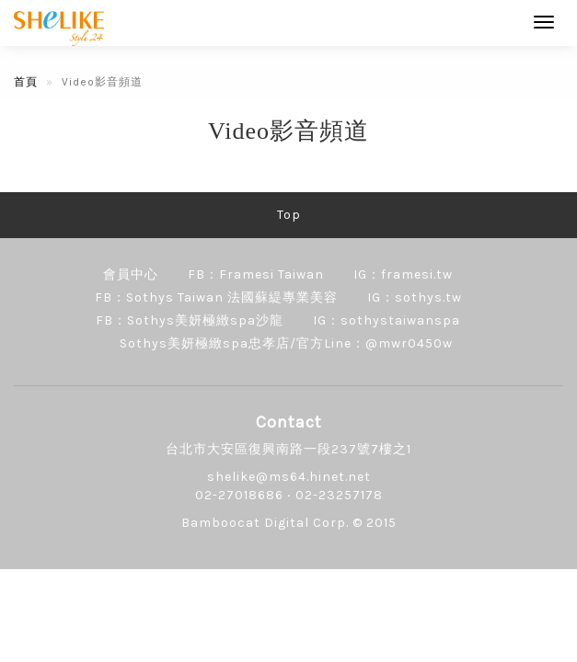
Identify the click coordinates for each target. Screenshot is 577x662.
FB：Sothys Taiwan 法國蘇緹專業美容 (216, 297)
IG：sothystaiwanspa (386, 320)
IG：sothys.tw (414, 297)
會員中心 (130, 274)
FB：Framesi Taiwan (256, 274)
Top (289, 215)
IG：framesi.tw (403, 274)
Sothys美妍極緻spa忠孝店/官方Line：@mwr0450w (286, 343)
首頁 (26, 81)
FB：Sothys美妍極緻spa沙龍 (189, 320)
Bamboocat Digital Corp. (265, 523)
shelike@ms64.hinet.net (289, 477)
